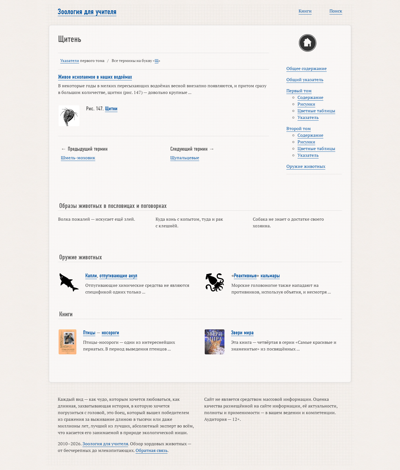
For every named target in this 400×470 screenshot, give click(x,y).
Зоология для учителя (87, 12)
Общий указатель (304, 79)
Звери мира (242, 333)
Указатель (308, 117)
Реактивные (245, 276)
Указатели (69, 60)
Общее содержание (306, 68)
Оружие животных (305, 166)
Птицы (89, 333)
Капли (91, 276)
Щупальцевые (184, 158)
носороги (110, 333)
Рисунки (306, 104)
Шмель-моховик (78, 158)
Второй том (298, 128)
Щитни (111, 109)
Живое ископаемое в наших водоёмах (95, 77)
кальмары (270, 276)
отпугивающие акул (118, 276)
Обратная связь (152, 450)
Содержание (310, 97)
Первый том (299, 91)
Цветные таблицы (316, 111)
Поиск (335, 11)
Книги (305, 11)
